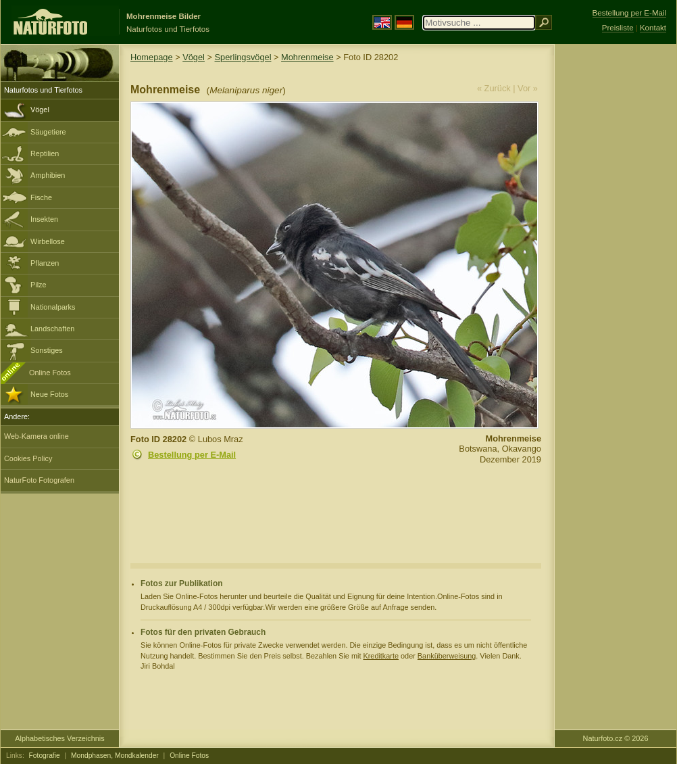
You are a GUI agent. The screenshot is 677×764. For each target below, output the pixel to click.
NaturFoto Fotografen (39, 480)
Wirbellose (47, 241)
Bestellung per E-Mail (192, 455)
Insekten (44, 219)
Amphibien (47, 175)
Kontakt (653, 28)
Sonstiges (46, 350)
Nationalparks (53, 307)
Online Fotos (50, 372)
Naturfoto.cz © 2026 (616, 738)
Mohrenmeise (307, 57)
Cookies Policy (28, 458)
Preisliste (618, 28)
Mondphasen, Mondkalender (115, 755)
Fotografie (44, 755)
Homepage (151, 57)
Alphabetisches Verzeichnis (59, 738)
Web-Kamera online (36, 436)
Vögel (39, 109)
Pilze (38, 285)
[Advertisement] (615, 260)
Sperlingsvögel (243, 57)
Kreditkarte (381, 656)
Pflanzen (44, 263)
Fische (41, 197)
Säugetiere (48, 132)
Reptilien (44, 153)
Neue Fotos (49, 394)
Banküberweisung (447, 656)
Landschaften (52, 329)
